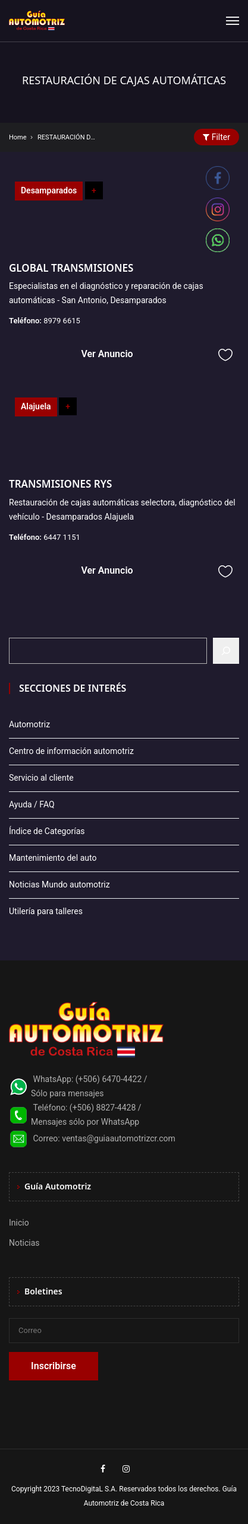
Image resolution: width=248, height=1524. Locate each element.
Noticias (24, 1243)
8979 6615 (61, 320)
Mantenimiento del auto (52, 858)
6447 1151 (61, 537)
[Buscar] (226, 651)
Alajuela (36, 406)
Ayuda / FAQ (32, 804)
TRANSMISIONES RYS (60, 484)
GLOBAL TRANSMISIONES (71, 268)
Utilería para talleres (46, 911)
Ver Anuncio (107, 353)
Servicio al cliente (41, 777)
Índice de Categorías (46, 831)
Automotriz (29, 724)
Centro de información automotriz (71, 751)
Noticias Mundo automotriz (59, 884)
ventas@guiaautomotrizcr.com (118, 1138)
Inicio (19, 1222)
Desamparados (49, 190)
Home (18, 137)
